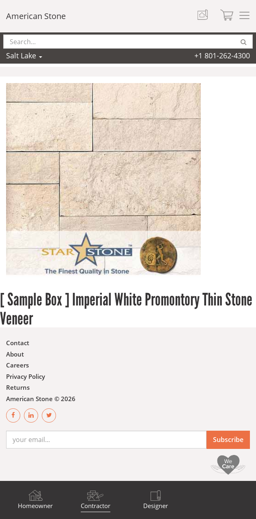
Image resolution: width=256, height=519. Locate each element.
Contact (17, 343)
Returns (18, 387)
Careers (17, 365)
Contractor (95, 506)
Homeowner (35, 506)
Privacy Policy (25, 376)
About (15, 354)
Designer (155, 506)
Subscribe (228, 439)
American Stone (36, 16)
